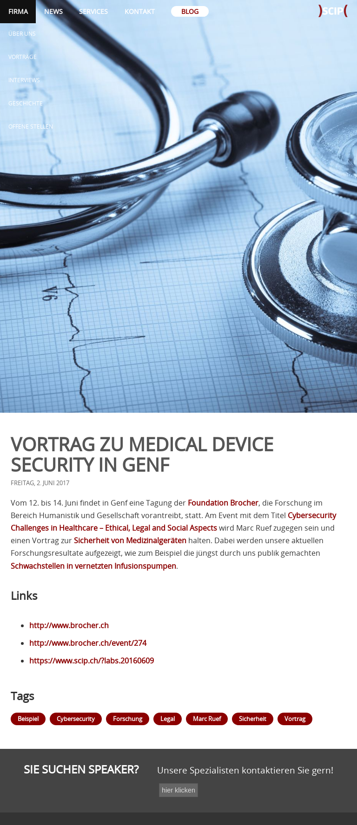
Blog (189, 11)
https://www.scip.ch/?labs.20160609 (91, 661)
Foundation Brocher (223, 503)
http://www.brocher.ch (69, 625)
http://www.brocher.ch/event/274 (87, 643)
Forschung (127, 719)
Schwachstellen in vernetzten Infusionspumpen (93, 566)
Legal (167, 719)
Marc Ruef (207, 719)
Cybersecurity (76, 719)
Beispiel (28, 719)
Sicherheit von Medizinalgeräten (130, 540)
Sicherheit (252, 719)
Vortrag (294, 719)
